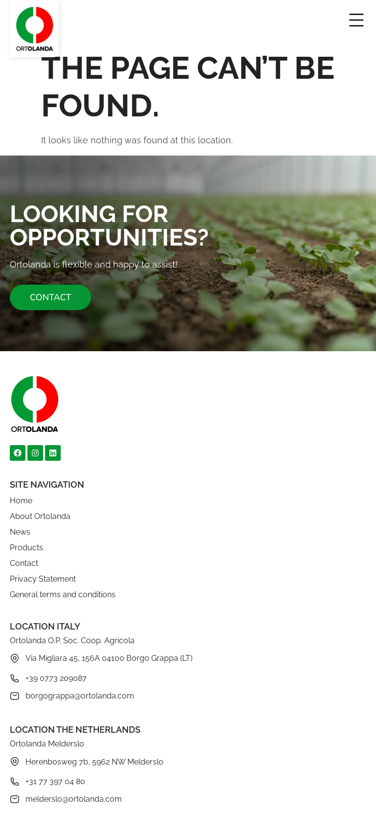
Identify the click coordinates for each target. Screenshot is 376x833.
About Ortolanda (40, 516)
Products (26, 547)
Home (21, 500)
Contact (24, 563)
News (20, 532)
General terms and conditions (63, 594)
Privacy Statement (43, 579)
